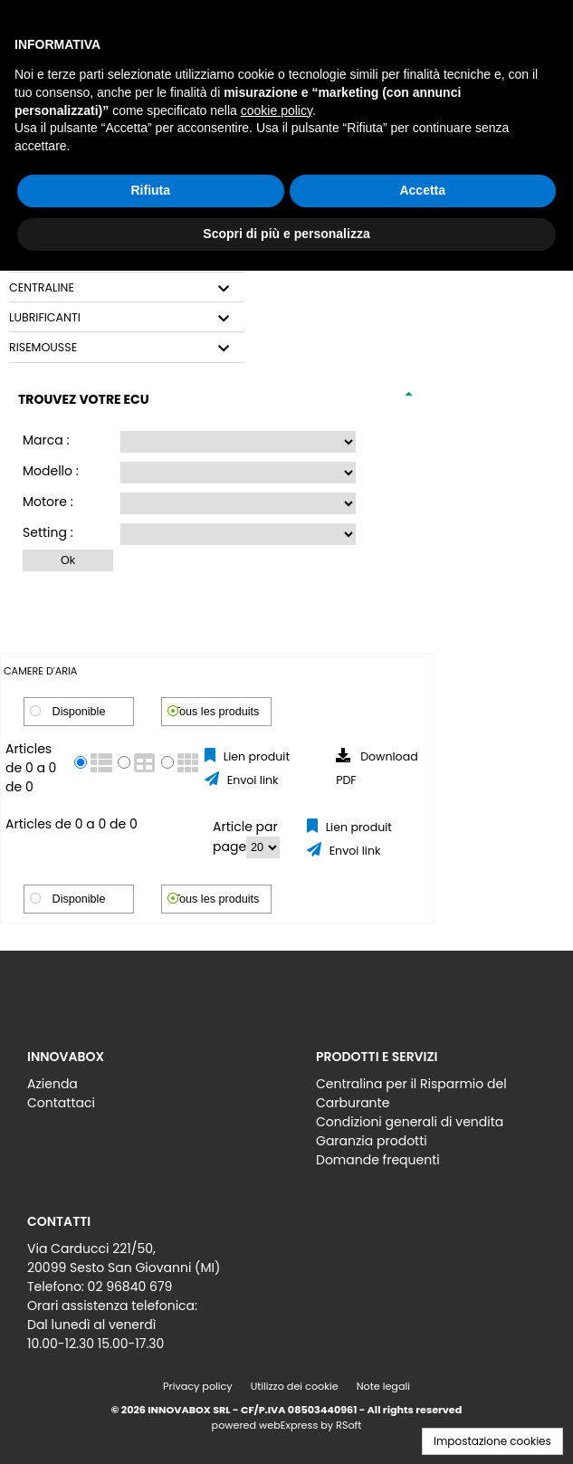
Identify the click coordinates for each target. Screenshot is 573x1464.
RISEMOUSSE (43, 347)
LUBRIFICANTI (45, 318)
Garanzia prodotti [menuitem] (371, 1141)
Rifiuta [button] (150, 190)
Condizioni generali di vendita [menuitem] (409, 1122)
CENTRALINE (41, 288)
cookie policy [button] (276, 110)
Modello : (51, 471)
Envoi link (251, 780)
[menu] (142, 1089)
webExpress (288, 1425)
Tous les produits (217, 711)
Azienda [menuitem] (52, 1084)
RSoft (348, 1425)
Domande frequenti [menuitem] (378, 1160)
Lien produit (255, 756)
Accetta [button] (422, 190)
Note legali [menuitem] (383, 1386)
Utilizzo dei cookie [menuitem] (295, 1386)
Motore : (48, 502)
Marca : (46, 440)
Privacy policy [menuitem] (198, 1386)
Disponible (79, 711)
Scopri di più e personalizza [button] (286, 233)
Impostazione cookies (492, 1441)
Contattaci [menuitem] (61, 1103)
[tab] (126, 288)
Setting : (48, 532)
